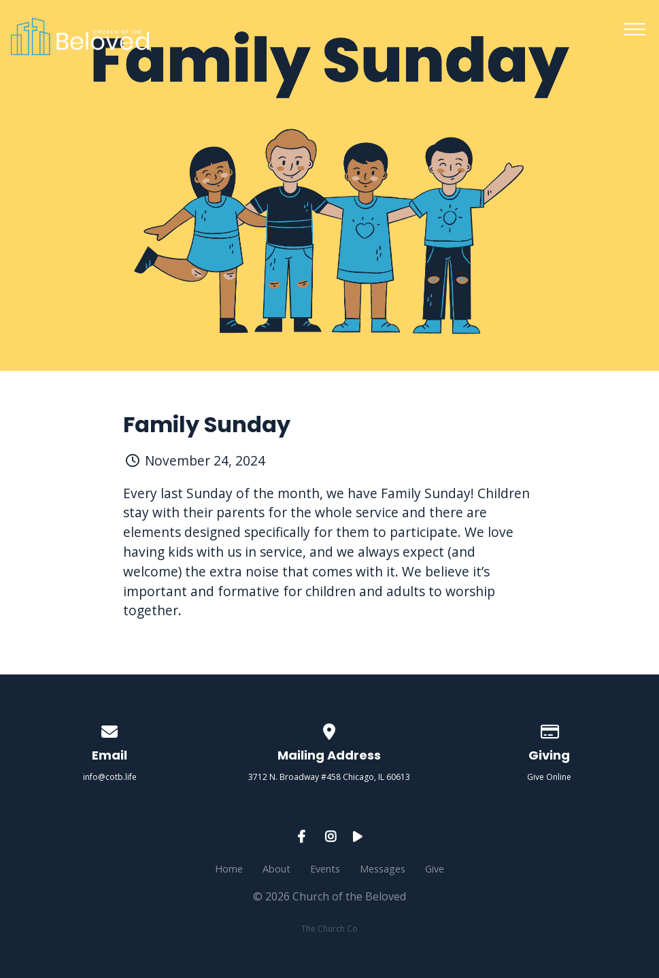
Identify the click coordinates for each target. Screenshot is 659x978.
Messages (382, 868)
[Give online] (549, 729)
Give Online (549, 777)
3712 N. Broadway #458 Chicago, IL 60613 (329, 777)
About (276, 868)
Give (434, 868)
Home (229, 868)
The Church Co (329, 928)
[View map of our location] (329, 729)
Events (325, 868)
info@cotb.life (110, 777)
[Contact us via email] (110, 729)
